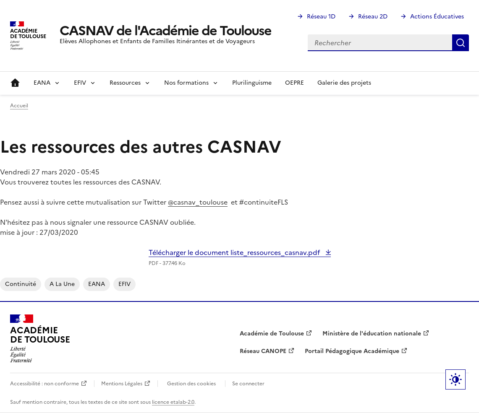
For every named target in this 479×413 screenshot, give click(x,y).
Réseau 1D (321, 16)
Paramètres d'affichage (455, 379)
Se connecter (248, 383)
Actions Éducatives (437, 16)
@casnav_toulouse (198, 202)
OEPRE (294, 82)
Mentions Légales (121, 383)
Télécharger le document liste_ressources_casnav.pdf (235, 252)
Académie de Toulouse (272, 333)
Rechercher (460, 42)
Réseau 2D (372, 16)
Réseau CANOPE (263, 351)
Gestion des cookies (191, 383)
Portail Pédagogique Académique (352, 351)
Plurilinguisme (252, 82)
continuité (20, 284)
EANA (96, 284)
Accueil (15, 83)
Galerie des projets (344, 82)
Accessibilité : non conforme (44, 383)
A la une (62, 284)
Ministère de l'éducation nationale (371, 333)
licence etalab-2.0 (173, 402)
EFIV (124, 284)
